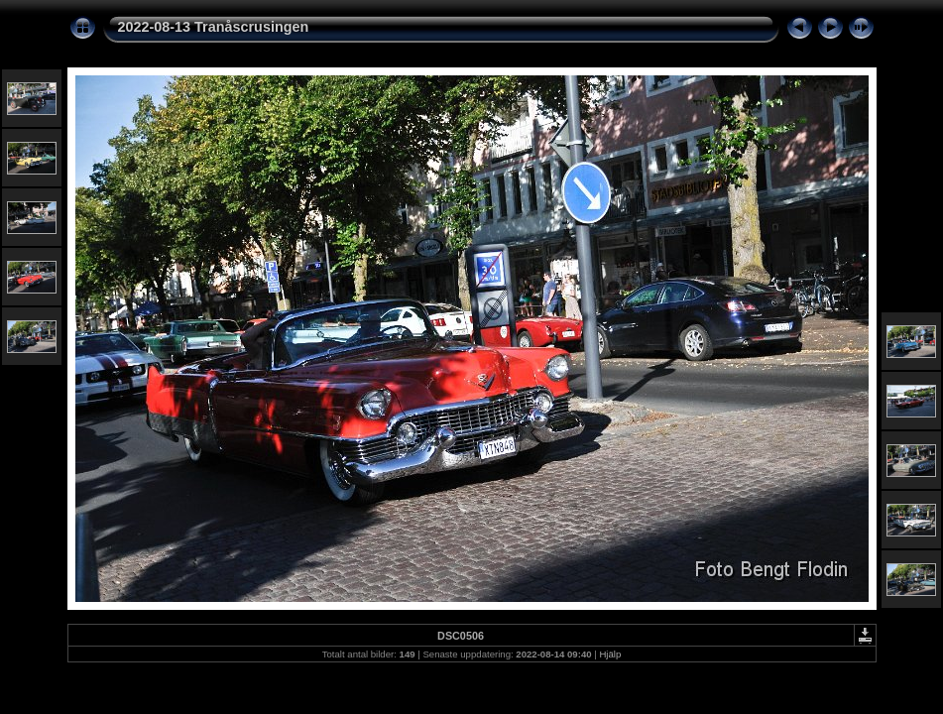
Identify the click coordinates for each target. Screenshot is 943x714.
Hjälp (610, 654)
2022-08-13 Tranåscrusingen (213, 27)
